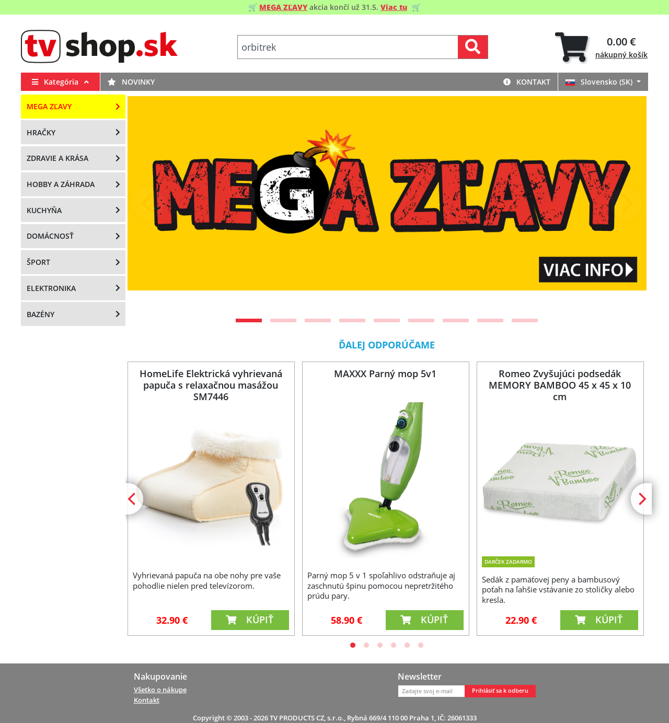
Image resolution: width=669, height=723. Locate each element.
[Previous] (148, 203)
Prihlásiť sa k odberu (500, 690)
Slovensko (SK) (600, 82)
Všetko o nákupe (160, 689)
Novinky (131, 82)
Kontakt (526, 82)
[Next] (625, 203)
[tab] (601, 47)
